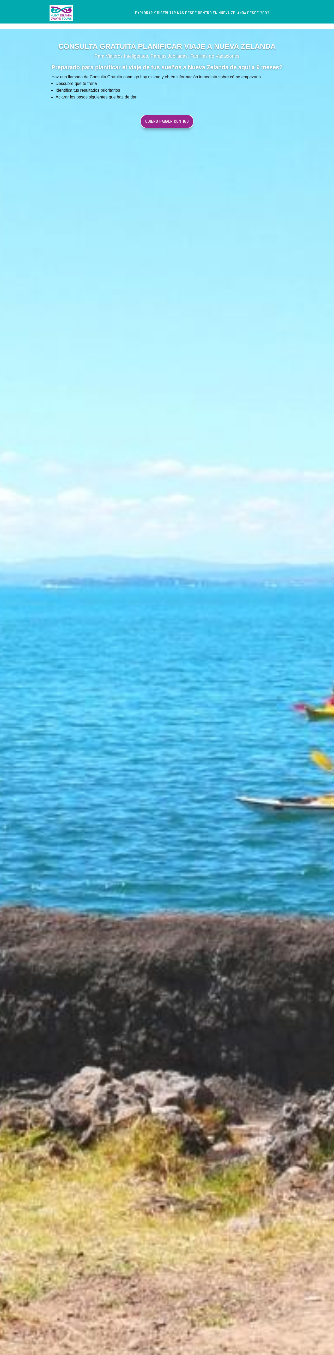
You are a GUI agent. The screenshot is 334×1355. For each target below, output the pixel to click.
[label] (202, 13)
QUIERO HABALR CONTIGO (167, 121)
